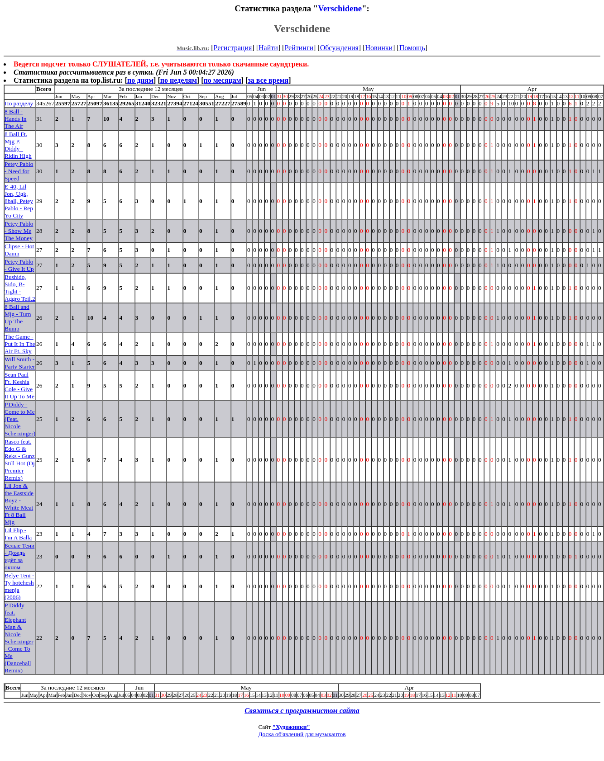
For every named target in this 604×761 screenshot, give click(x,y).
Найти (268, 48)
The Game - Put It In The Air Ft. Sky (20, 344)
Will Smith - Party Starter (20, 363)
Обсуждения (339, 48)
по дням (140, 80)
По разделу (19, 103)
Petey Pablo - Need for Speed (19, 171)
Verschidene (340, 8)
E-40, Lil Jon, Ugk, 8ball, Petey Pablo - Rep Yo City (19, 201)
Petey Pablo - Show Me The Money (19, 230)
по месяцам (222, 80)
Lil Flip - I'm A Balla (18, 534)
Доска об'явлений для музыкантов (301, 734)
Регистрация (233, 48)
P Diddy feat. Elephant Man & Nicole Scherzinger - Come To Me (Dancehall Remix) (19, 638)
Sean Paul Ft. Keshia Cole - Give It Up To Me (19, 385)
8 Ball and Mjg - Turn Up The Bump (18, 317)
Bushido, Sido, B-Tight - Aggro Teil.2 (20, 288)
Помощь (412, 48)
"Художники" (291, 726)
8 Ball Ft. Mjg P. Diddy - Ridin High (18, 145)
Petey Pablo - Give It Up (19, 265)
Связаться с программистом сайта (302, 710)
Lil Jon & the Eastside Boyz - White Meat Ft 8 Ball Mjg (19, 503)
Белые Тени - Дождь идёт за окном (19, 556)
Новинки (379, 48)
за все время (268, 80)
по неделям (178, 80)
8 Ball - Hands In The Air (16, 118)
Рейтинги (298, 48)
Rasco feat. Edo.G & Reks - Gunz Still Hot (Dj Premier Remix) (20, 459)
